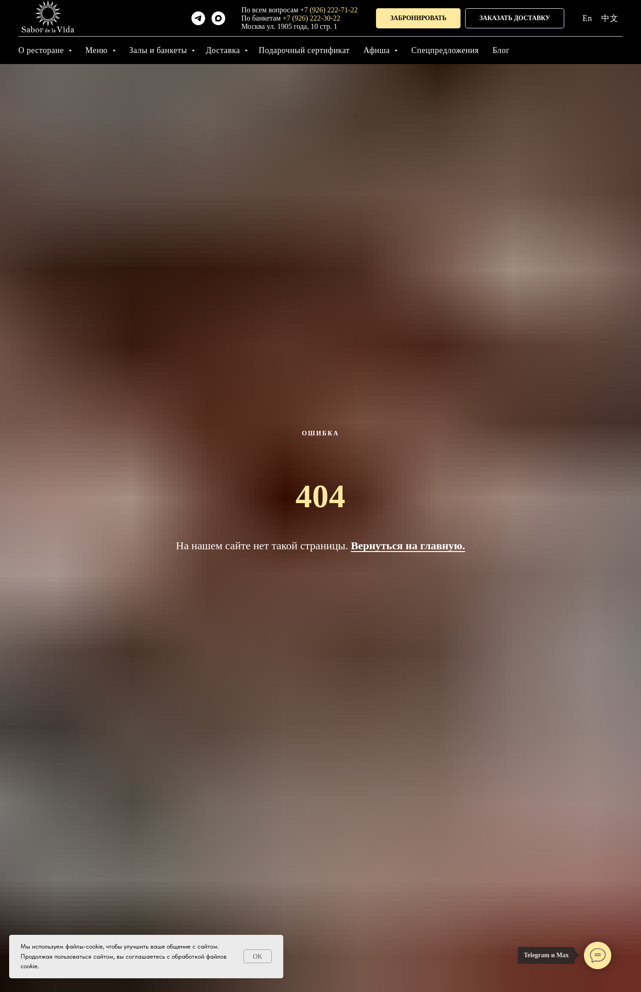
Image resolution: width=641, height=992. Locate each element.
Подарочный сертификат (304, 50)
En (587, 18)
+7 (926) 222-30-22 (311, 18)
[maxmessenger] (218, 18)
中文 (609, 18)
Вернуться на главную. (408, 546)
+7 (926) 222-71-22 (329, 10)
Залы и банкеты (159, 50)
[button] (418, 18)
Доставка (224, 50)
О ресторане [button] (42, 50)
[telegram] (198, 18)
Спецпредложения (445, 50)
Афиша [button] (377, 50)
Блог (501, 50)
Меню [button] (97, 50)
